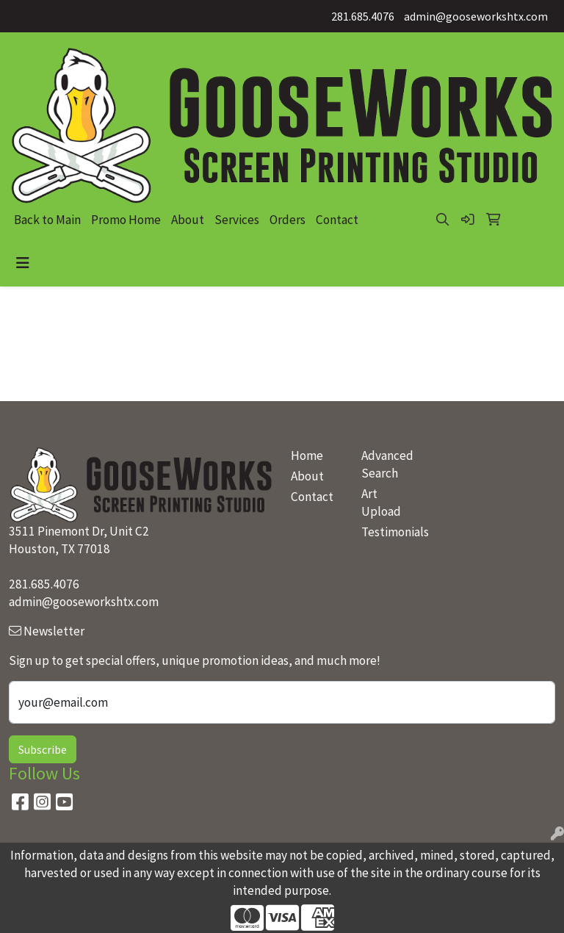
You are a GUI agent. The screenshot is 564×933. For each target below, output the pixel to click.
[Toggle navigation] (22, 263)
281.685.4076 (362, 16)
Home (307, 455)
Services (236, 220)
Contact (337, 220)
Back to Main (47, 220)
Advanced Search (387, 464)
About (187, 220)
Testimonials (387, 532)
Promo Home (126, 220)
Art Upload (381, 502)
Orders (288, 220)
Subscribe (42, 749)
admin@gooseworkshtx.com (476, 16)
